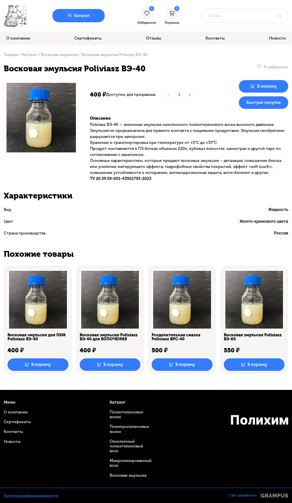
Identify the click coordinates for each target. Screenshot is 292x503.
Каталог (29, 54)
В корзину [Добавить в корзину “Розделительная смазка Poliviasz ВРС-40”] (185, 364)
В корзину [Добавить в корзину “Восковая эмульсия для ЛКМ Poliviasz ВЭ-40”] (41, 364)
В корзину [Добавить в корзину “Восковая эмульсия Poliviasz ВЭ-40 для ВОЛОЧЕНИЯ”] (113, 364)
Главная (11, 54)
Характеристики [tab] (38, 195)
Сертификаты (88, 38)
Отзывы (153, 38)
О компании (18, 38)
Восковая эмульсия (59, 54)
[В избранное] (272, 67)
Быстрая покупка (263, 102)
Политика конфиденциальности (31, 495)
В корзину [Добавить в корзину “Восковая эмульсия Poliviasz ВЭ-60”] (257, 364)
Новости (277, 38)
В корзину (267, 86)
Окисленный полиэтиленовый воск (126, 446)
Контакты (215, 38)
